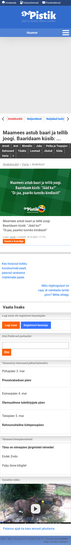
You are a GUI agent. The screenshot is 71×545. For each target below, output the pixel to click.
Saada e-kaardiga (13, 241)
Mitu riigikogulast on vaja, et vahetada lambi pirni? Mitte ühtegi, (53, 290)
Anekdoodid (15, 118)
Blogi (46, 542)
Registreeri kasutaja (36, 325)
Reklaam (63, 542)
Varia (25, 164)
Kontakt (54, 542)
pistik (13, 237)
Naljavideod (34, 118)
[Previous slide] (3, 118)
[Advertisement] (35, 75)
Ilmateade (9, 2)
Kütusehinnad (29, 2)
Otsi (6, 352)
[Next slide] (67, 118)
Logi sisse (11, 325)
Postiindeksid (51, 2)
